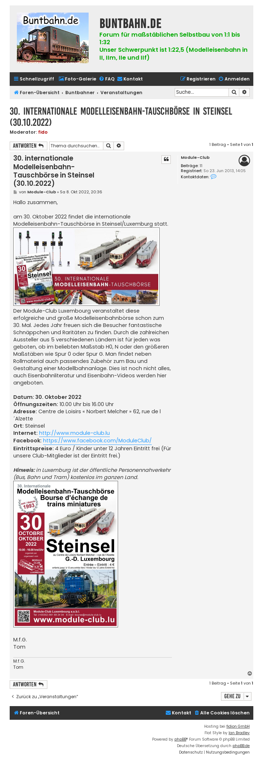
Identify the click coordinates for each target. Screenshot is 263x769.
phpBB (180, 739)
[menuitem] (77, 79)
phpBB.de (241, 746)
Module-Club (195, 157)
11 (200, 166)
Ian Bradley (239, 733)
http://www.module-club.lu (74, 433)
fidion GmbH (238, 726)
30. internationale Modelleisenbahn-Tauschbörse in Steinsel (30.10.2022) (121, 117)
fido (43, 132)
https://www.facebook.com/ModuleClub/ (97, 440)
